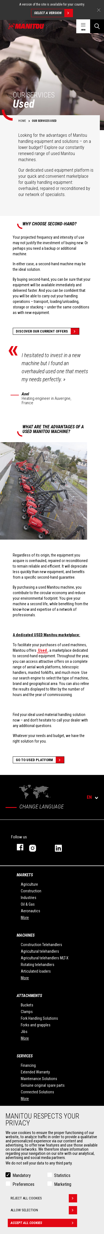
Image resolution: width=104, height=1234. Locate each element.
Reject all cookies (44, 1199)
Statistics (62, 1176)
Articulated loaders (36, 971)
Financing (28, 1065)
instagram (36, 847)
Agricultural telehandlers (40, 951)
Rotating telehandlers (37, 964)
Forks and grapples (35, 1025)
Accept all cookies (44, 1224)
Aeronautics (30, 911)
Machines (26, 935)
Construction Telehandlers (41, 944)
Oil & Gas (28, 904)
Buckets (27, 1005)
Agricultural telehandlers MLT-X (45, 958)
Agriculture (29, 884)
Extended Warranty (35, 1072)
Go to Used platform (40, 760)
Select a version (53, 13)
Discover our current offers (47, 331)
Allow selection (44, 1211)
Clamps (27, 1011)
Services (25, 1055)
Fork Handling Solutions (39, 1018)
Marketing (62, 1185)
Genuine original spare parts (43, 1085)
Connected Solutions (37, 1092)
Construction (31, 891)
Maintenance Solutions (39, 1078)
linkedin (62, 847)
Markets (25, 874)
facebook (17, 847)
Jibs (24, 1031)
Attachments (29, 995)
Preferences (23, 1185)
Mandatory (21, 1176)
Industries (28, 897)
